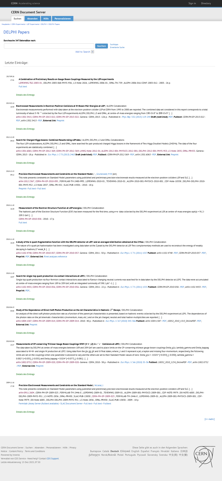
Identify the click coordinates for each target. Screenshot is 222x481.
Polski (120, 454)
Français (155, 451)
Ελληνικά (125, 451)
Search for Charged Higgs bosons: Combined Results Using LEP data (48, 139)
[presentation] (40, 113)
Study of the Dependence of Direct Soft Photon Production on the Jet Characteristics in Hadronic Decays (68, 310)
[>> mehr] (210, 419)
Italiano (175, 451)
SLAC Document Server (71, 403)
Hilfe (46, 18)
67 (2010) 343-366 (121, 320)
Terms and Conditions (35, 451)
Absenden (32, 18)
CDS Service (20, 458)
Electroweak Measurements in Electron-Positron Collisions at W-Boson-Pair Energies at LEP (60, 105)
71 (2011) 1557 (134, 252)
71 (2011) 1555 (134, 286)
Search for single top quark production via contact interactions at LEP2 (50, 276)
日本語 (184, 451)
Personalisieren (63, 18)
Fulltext (107, 403)
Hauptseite (6, 24)
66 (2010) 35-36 (134, 362)
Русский (141, 454)
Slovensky (152, 454)
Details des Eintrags (25, 94)
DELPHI (44, 24)
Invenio (16, 454)
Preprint (60, 120)
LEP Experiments (33, 24)
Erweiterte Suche (117, 47)
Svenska (163, 454)
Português (130, 454)
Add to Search (82, 51)
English (135, 451)
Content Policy (16, 451)
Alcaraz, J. (99, 385)
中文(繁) (183, 454)
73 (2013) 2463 (61, 154)
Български (95, 451)
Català (106, 451)
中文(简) (173, 454)
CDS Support (53, 458)
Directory (206, 3)
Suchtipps (114, 44)
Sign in (192, 3)
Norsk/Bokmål (108, 454)
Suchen (17, 18)
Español (145, 451)
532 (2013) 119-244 (136, 116)
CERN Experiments (18, 24)
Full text (23, 86)
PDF (171, 116)
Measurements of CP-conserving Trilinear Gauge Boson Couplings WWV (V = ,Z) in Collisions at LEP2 (67, 344)
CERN (25, 3)
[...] (170, 113)
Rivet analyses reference (55, 256)
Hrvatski (165, 451)
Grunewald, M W (104, 173)
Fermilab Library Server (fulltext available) (39, 403)
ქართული (94, 454)
